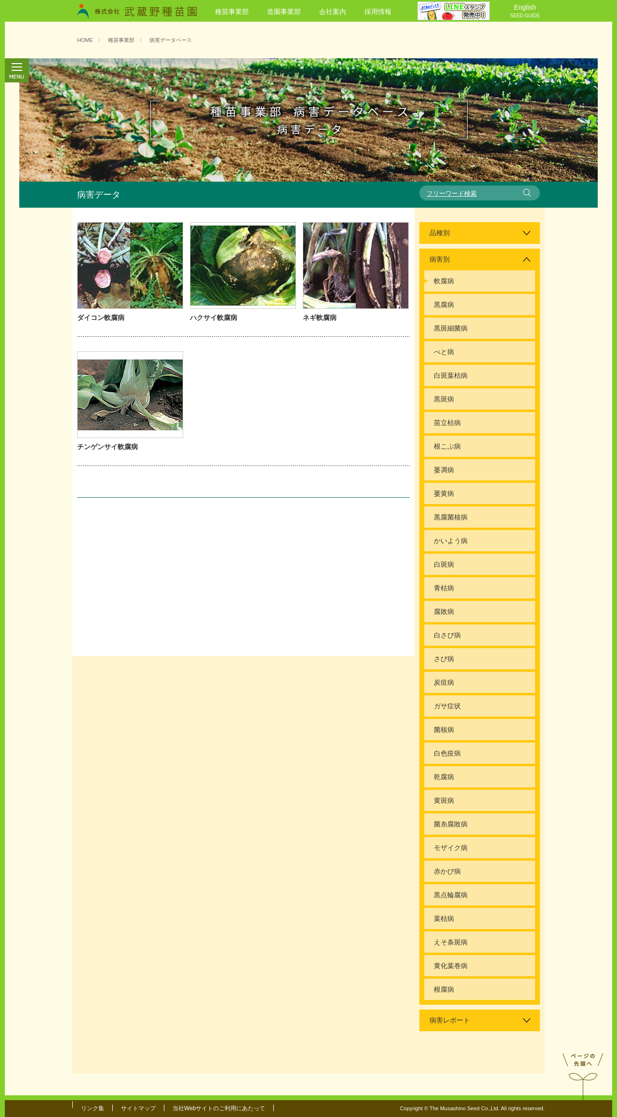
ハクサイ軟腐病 (213, 317)
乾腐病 (444, 777)
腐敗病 (444, 611)
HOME (85, 40)
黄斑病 (444, 800)
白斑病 (444, 564)
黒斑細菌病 (451, 328)
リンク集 (92, 1108)
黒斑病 (444, 399)
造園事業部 (284, 11)
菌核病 (444, 729)
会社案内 (332, 11)
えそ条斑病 (451, 942)
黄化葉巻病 (451, 966)
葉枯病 (444, 918)
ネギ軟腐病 (319, 317)
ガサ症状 (447, 706)
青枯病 (444, 588)
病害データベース (170, 40)
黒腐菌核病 (451, 517)
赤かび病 (447, 871)
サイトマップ (138, 1108)
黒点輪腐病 (451, 895)
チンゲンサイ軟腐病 (107, 447)
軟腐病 (444, 281)
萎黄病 (444, 493)
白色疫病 (447, 753)
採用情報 (377, 11)
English (525, 11)
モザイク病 (451, 847)
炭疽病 (444, 682)
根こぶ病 (447, 446)
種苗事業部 (232, 11)
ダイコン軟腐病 (100, 317)
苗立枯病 (447, 422)
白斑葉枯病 (451, 375)
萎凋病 (444, 470)
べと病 (444, 352)
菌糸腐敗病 (451, 824)
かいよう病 (451, 541)
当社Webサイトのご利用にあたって (219, 1108)
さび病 (444, 659)
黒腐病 (444, 304)
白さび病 (447, 635)
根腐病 (444, 989)
